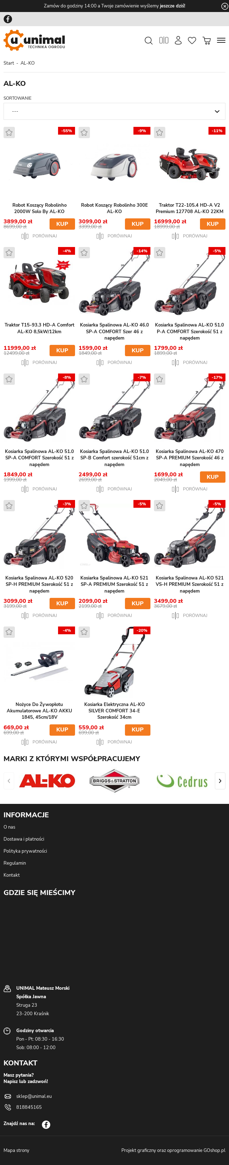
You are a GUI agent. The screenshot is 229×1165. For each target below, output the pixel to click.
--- (15, 111)
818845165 (29, 1107)
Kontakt (12, 875)
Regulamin (15, 863)
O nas (9, 827)
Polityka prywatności (25, 851)
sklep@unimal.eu (34, 1096)
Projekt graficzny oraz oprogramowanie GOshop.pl (173, 1150)
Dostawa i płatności (24, 839)
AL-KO (28, 63)
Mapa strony (16, 1150)
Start (9, 63)
